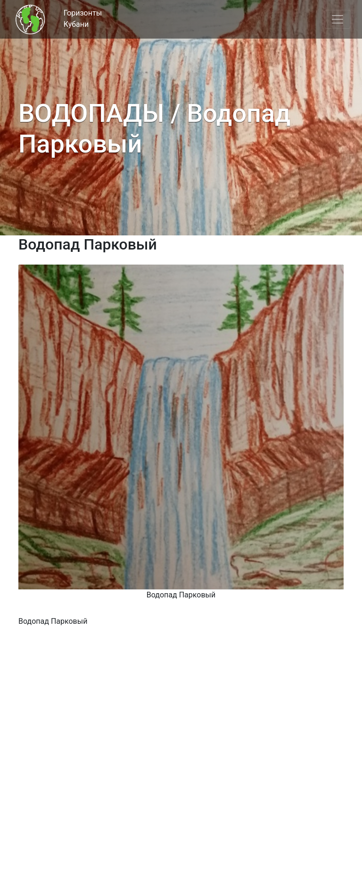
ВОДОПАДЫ (91, 113)
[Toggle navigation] (337, 19)
